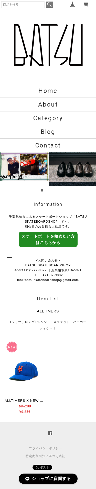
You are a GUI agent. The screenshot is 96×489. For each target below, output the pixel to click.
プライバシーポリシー (45, 448)
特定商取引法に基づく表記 (46, 456)
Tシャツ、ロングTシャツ (28, 322)
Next (89, 172)
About (48, 104)
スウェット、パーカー (70, 322)
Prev (7, 172)
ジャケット (48, 328)
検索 (49, 5)
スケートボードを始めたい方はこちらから (48, 239)
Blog (48, 131)
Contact (48, 145)
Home (48, 90)
